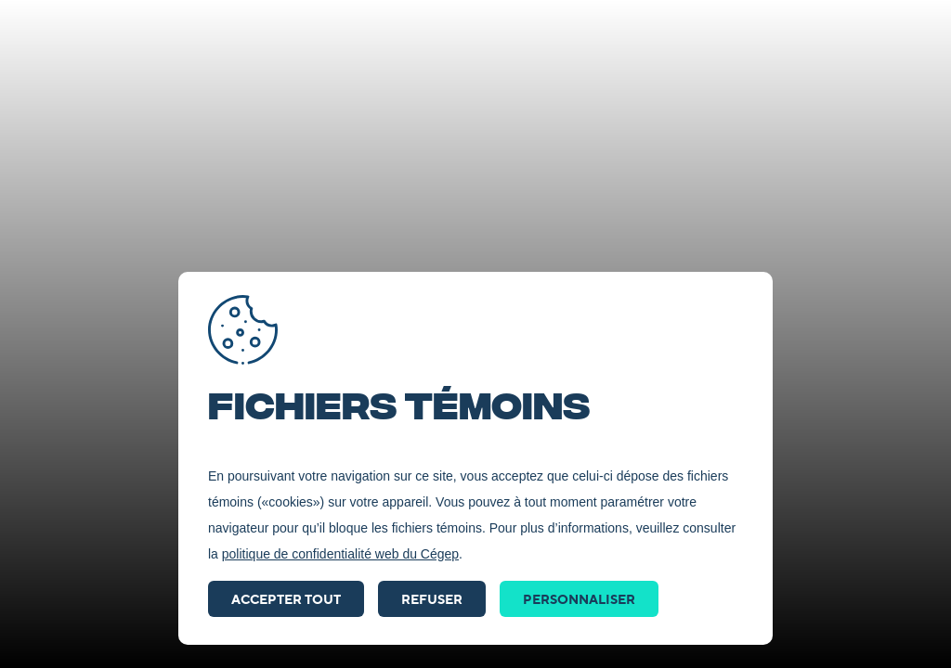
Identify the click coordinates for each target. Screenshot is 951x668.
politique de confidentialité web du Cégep (340, 553)
